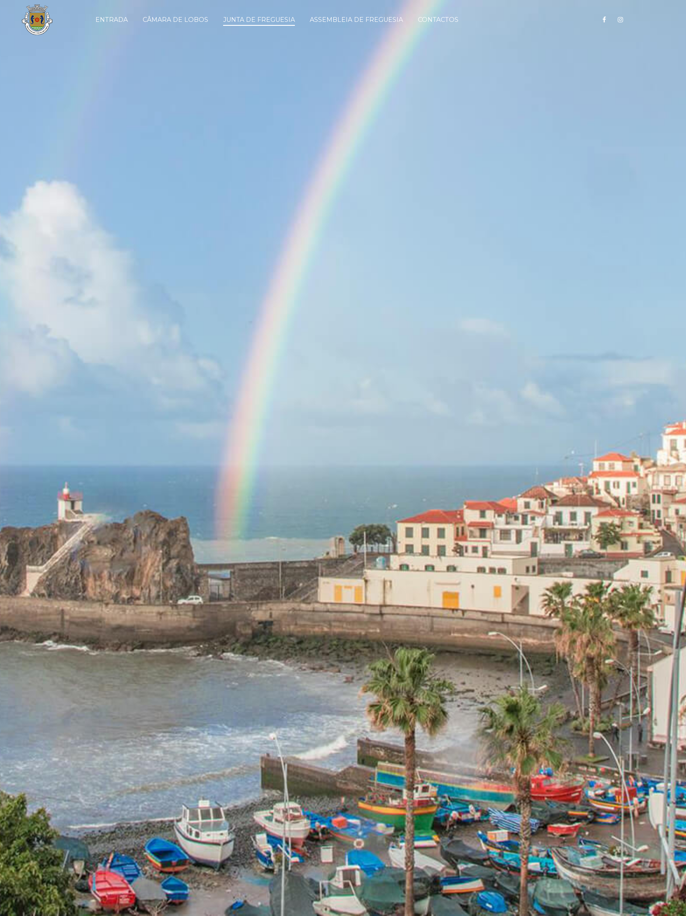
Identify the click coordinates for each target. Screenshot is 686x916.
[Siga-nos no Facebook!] (604, 19)
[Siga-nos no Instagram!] (620, 19)
